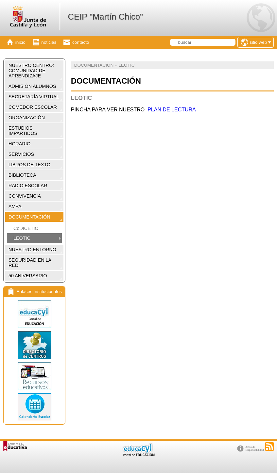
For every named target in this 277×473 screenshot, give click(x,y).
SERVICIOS (21, 154)
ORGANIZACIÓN (27, 117)
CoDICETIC (25, 228)
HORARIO (19, 143)
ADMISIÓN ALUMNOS (32, 86)
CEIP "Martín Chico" (105, 16)
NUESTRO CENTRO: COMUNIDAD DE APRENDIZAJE (31, 70)
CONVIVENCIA (25, 196)
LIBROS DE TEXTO (29, 164)
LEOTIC (21, 238)
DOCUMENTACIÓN (29, 217)
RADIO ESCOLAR (28, 185)
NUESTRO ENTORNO (32, 249)
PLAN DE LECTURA (171, 109)
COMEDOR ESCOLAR (33, 107)
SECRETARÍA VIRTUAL (34, 96)
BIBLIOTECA (22, 175)
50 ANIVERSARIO (28, 275)
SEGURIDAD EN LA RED (30, 262)
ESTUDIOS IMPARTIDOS (23, 130)
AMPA (15, 206)
